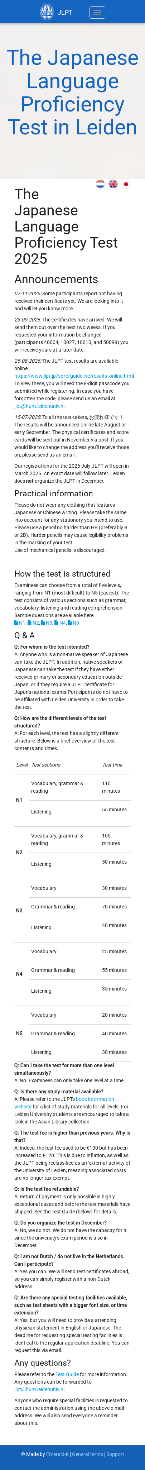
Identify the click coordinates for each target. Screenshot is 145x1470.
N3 (47, 623)
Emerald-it (58, 1454)
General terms (87, 1454)
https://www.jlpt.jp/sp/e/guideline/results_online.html (74, 376)
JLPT (56, 12)
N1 (20, 623)
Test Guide (67, 1374)
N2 (33, 623)
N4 (60, 623)
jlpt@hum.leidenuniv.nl (39, 406)
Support (115, 1454)
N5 (73, 623)
